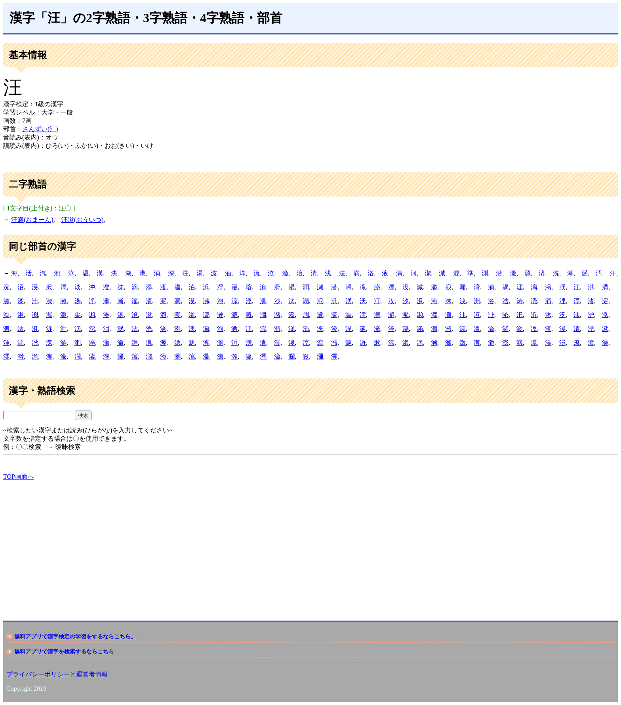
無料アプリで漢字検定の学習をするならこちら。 (75, 636)
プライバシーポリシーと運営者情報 (57, 674)
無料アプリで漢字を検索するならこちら (64, 651)
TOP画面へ (18, 476)
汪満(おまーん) (32, 219)
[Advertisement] (240, 543)
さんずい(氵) (40, 129)
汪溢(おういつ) (82, 219)
